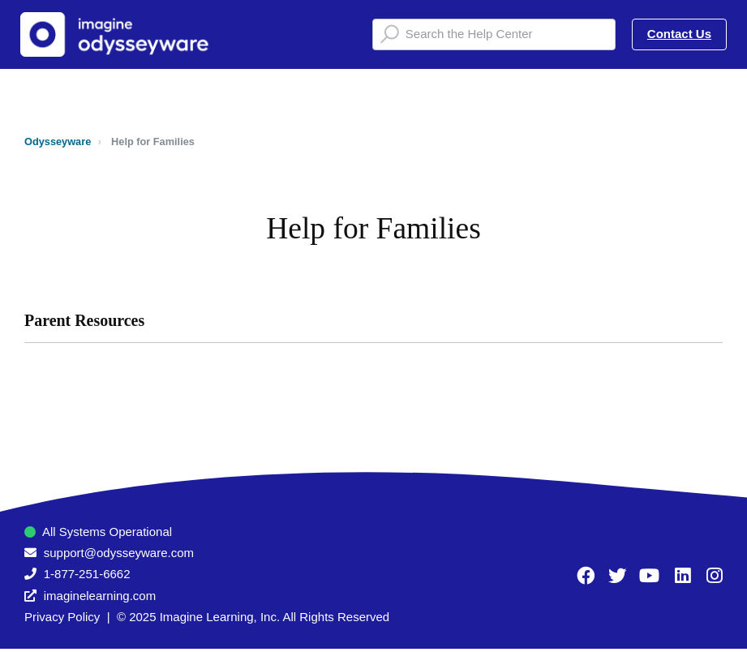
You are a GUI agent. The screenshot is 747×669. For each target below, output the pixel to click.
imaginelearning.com (100, 596)
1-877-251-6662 (87, 574)
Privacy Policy (62, 617)
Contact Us (679, 34)
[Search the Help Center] (494, 34)
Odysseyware (57, 141)
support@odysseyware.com (119, 553)
